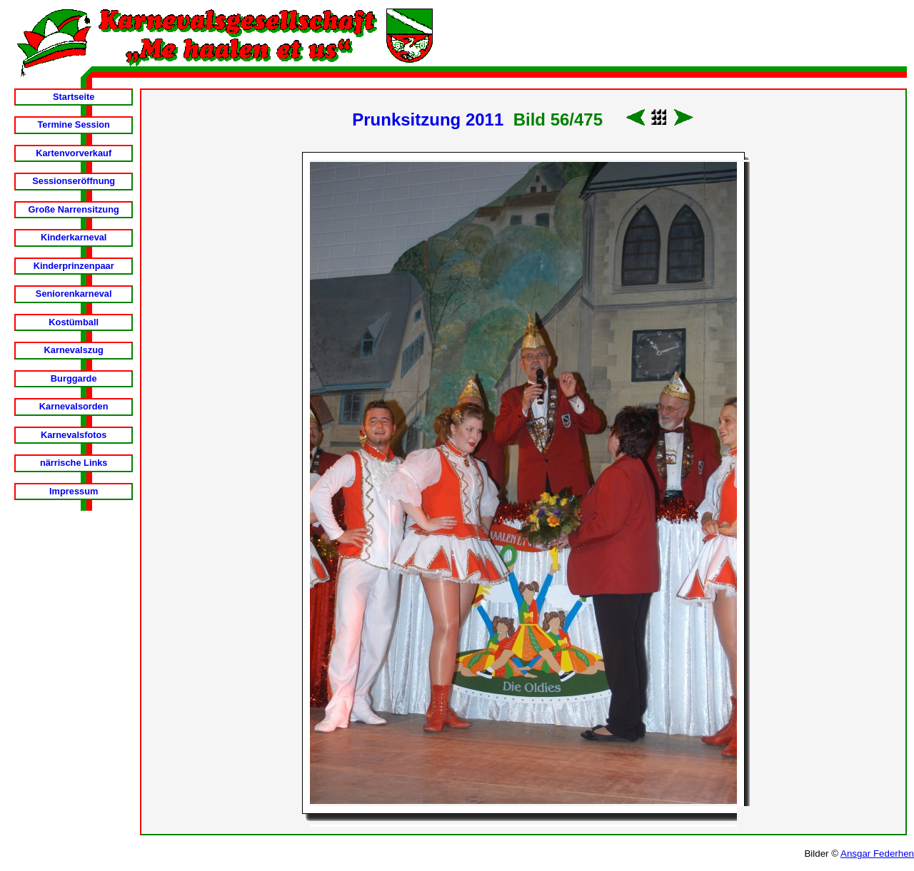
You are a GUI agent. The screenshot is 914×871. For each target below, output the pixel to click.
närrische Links (74, 462)
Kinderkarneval (73, 237)
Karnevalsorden (74, 406)
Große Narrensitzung (74, 209)
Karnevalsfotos (73, 434)
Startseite (73, 96)
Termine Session (73, 124)
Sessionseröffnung (73, 180)
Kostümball (74, 322)
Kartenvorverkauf (73, 153)
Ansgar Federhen (877, 853)
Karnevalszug (74, 350)
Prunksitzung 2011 (427, 119)
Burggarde (74, 378)
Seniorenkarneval (74, 293)
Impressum (73, 491)
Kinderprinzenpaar (74, 265)
